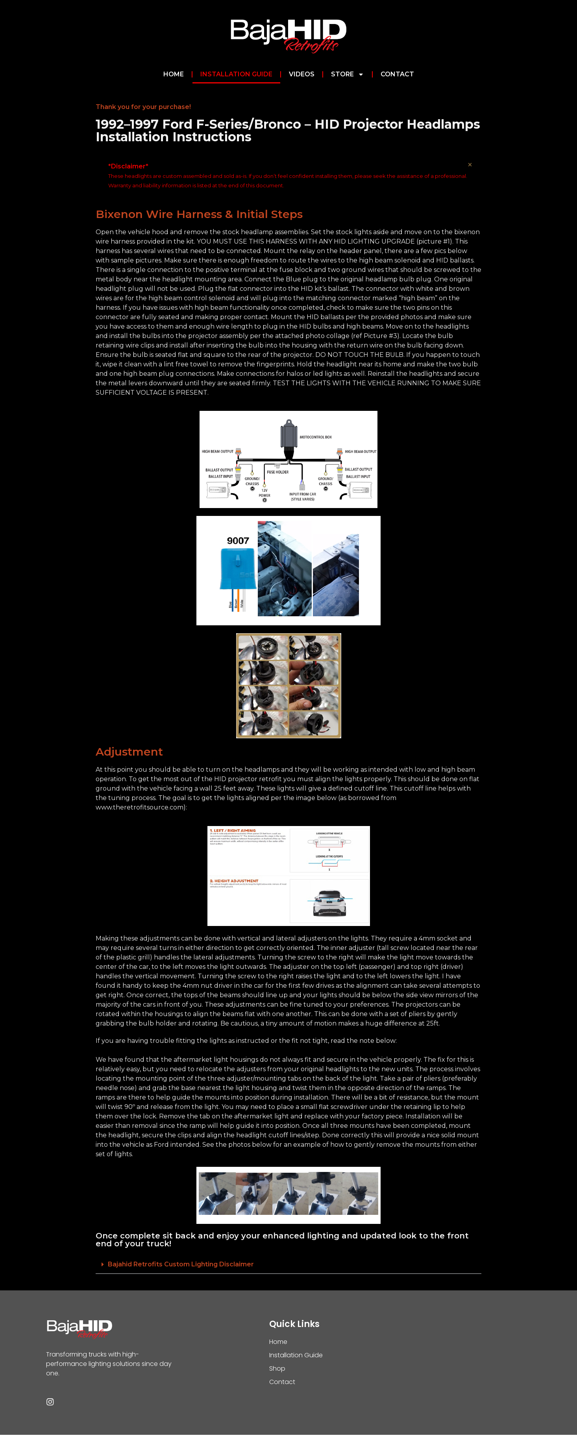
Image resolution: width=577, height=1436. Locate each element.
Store (347, 74)
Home (173, 74)
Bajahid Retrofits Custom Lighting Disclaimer (181, 1264)
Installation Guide (236, 74)
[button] (288, 1264)
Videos (301, 74)
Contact (397, 74)
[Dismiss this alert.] (469, 165)
